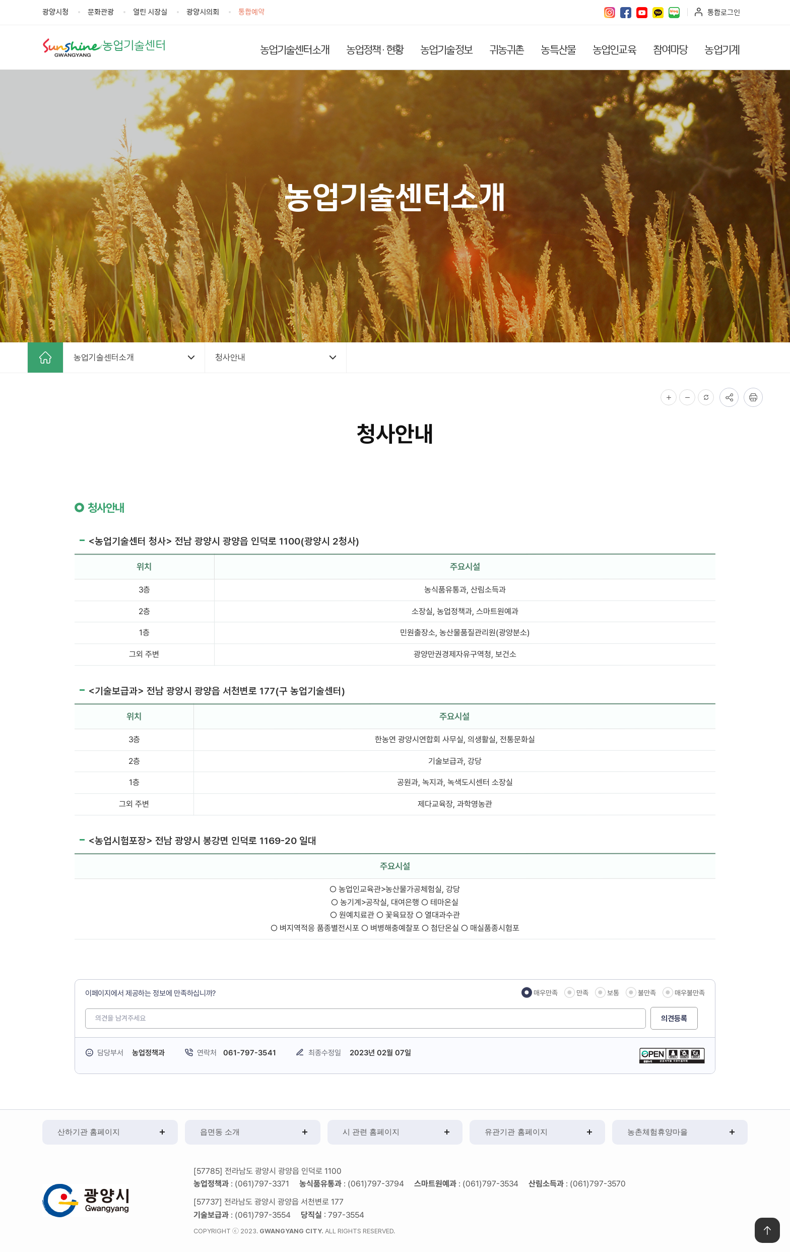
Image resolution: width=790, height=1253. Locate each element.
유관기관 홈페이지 (516, 1132)
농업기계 (721, 48)
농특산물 (558, 48)
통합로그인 (723, 12)
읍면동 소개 (220, 1132)
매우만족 (546, 993)
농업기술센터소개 (294, 48)
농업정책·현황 (374, 48)
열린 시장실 (150, 11)
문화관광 (101, 11)
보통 (613, 993)
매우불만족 (690, 993)
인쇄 (753, 397)
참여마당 (670, 48)
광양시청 (55, 11)
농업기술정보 (446, 48)
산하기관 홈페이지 (88, 1132)
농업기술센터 (137, 45)
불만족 (647, 993)
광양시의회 (202, 11)
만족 (582, 993)
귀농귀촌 (506, 48)
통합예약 (251, 11)
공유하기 (729, 397)
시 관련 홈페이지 (371, 1132)
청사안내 (230, 358)
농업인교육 (614, 48)
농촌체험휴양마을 (657, 1132)
